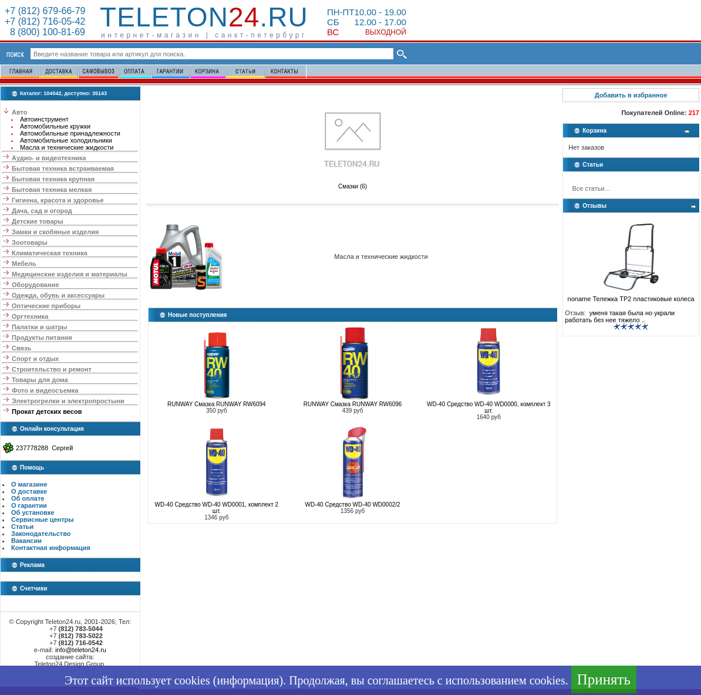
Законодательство (41, 533)
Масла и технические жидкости (66, 147)
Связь (21, 348)
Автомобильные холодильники (66, 140)
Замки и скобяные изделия (55, 231)
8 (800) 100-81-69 (45, 32)
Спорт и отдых (35, 358)
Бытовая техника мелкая (52, 189)
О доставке (29, 491)
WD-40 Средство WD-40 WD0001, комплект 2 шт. (216, 507)
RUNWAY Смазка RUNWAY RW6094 (216, 404)
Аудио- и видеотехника (49, 157)
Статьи (22, 526)
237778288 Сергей (44, 447)
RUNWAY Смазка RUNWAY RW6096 (353, 404)
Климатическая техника (49, 253)
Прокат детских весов (47, 411)
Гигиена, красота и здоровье (58, 200)
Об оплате (27, 498)
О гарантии (29, 505)
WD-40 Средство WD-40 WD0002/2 (352, 504)
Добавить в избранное (631, 95)
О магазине (29, 484)
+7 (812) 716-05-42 (45, 21)
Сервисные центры (42, 519)
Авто (20, 112)
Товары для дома (40, 379)
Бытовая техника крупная (53, 179)
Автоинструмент (44, 119)
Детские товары (37, 221)
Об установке (33, 512)
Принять (604, 679)
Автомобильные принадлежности (70, 133)
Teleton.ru (204, 17)
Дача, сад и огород (42, 210)
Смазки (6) (353, 184)
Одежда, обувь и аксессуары (58, 295)
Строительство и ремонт (52, 369)
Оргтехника (30, 316)
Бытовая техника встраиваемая (63, 168)
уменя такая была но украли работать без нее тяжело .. (620, 316)
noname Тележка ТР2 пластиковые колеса (631, 295)
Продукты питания (42, 337)
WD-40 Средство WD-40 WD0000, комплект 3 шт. (488, 407)
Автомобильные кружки (55, 126)
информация (248, 680)
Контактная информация (50, 547)
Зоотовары (30, 242)
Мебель (24, 263)
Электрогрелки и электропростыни (68, 400)
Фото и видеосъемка (45, 390)
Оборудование (35, 284)
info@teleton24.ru (80, 649)
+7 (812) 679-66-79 (45, 11)
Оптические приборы (46, 305)
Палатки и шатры (39, 326)
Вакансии (26, 540)
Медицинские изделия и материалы (69, 274)
